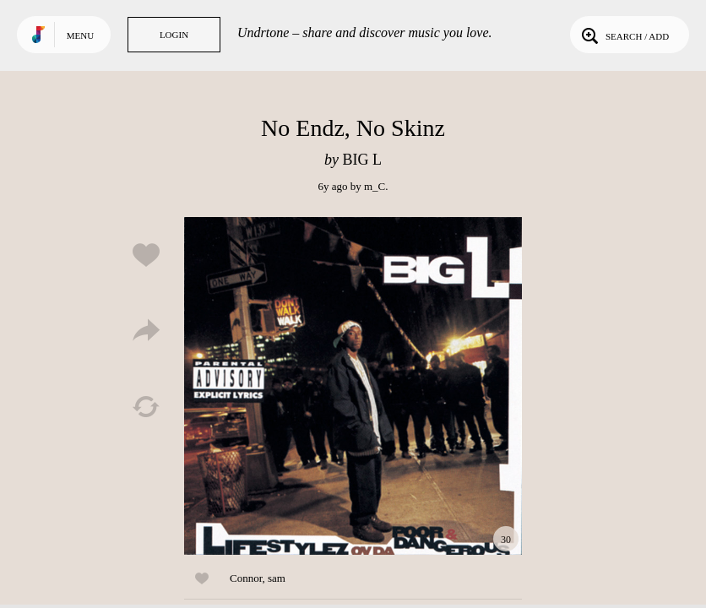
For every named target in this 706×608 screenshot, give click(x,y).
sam (276, 578)
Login (174, 35)
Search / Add (623, 34)
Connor (246, 578)
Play (353, 386)
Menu (80, 35)
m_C (374, 186)
